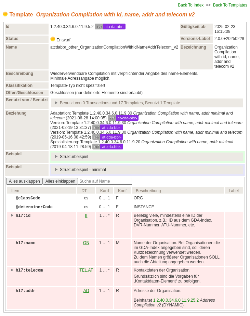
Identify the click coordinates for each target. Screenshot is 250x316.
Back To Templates (230, 5)
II (86, 215)
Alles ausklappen (24, 181)
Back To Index (190, 5)
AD (86, 290)
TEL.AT (86, 270)
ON (86, 242)
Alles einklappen (60, 181)
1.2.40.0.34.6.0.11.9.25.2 (176, 300)
